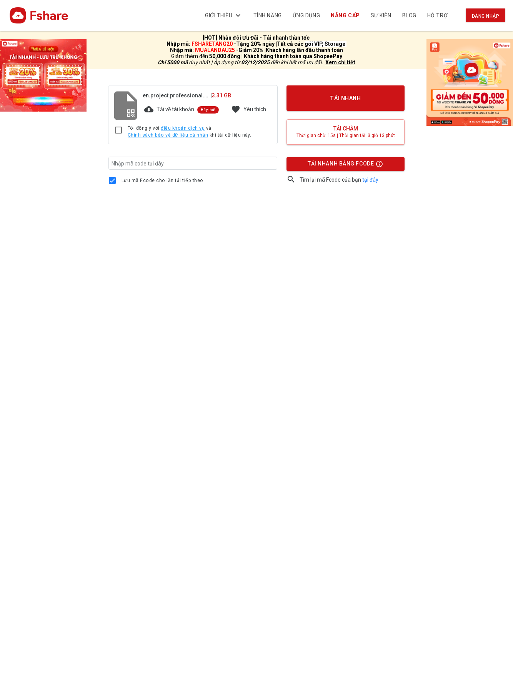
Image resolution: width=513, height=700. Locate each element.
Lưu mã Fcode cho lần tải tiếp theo (162, 180)
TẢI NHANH (345, 98)
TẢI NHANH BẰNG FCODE (342, 165)
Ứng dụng (306, 15)
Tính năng (267, 15)
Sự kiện (381, 15)
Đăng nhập (485, 16)
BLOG (409, 15)
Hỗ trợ (437, 15)
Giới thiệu (224, 15)
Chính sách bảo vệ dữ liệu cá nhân (168, 135)
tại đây (370, 180)
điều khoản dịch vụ (183, 128)
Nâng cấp (345, 15)
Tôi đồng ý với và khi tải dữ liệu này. (189, 132)
